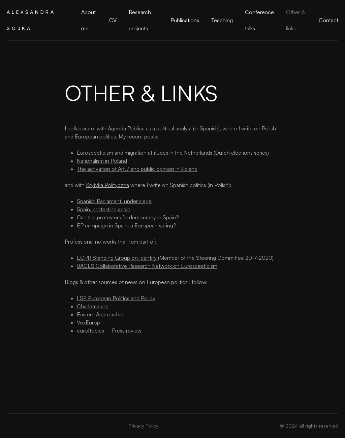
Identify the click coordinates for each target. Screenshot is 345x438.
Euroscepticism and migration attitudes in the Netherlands (144, 152)
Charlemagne (92, 306)
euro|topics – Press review (109, 330)
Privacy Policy (143, 426)
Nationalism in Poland (102, 160)
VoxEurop (88, 322)
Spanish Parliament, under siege (114, 201)
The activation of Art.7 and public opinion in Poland (137, 168)
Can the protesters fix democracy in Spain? (128, 217)
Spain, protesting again (103, 209)
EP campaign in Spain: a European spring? (126, 225)
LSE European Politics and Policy (116, 298)
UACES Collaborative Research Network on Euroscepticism (147, 265)
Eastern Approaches (101, 314)
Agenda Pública (126, 128)
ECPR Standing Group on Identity (117, 257)
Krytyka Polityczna (107, 185)
